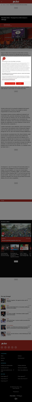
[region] (16, 71)
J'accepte (19, 83)
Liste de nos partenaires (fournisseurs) (8, 79)
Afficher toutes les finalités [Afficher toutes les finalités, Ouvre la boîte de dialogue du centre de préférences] (10, 83)
